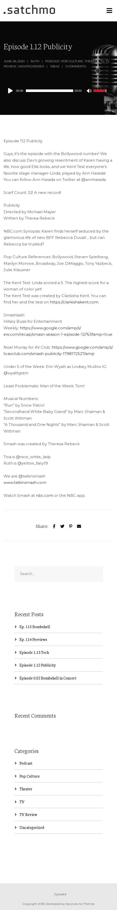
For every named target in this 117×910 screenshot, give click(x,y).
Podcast (52, 61)
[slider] (49, 90)
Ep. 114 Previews (33, 639)
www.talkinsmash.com (25, 482)
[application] (57, 91)
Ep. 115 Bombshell (34, 626)
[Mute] (89, 91)
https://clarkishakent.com (74, 302)
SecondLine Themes (80, 904)
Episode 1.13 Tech (34, 652)
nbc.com (44, 495)
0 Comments (76, 66)
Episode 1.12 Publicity (37, 665)
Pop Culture (72, 61)
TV (102, 61)
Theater (92, 61)
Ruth (35, 61)
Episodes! (60, 894)
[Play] (11, 91)
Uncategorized (31, 66)
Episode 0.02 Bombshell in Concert (47, 678)
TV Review (28, 814)
